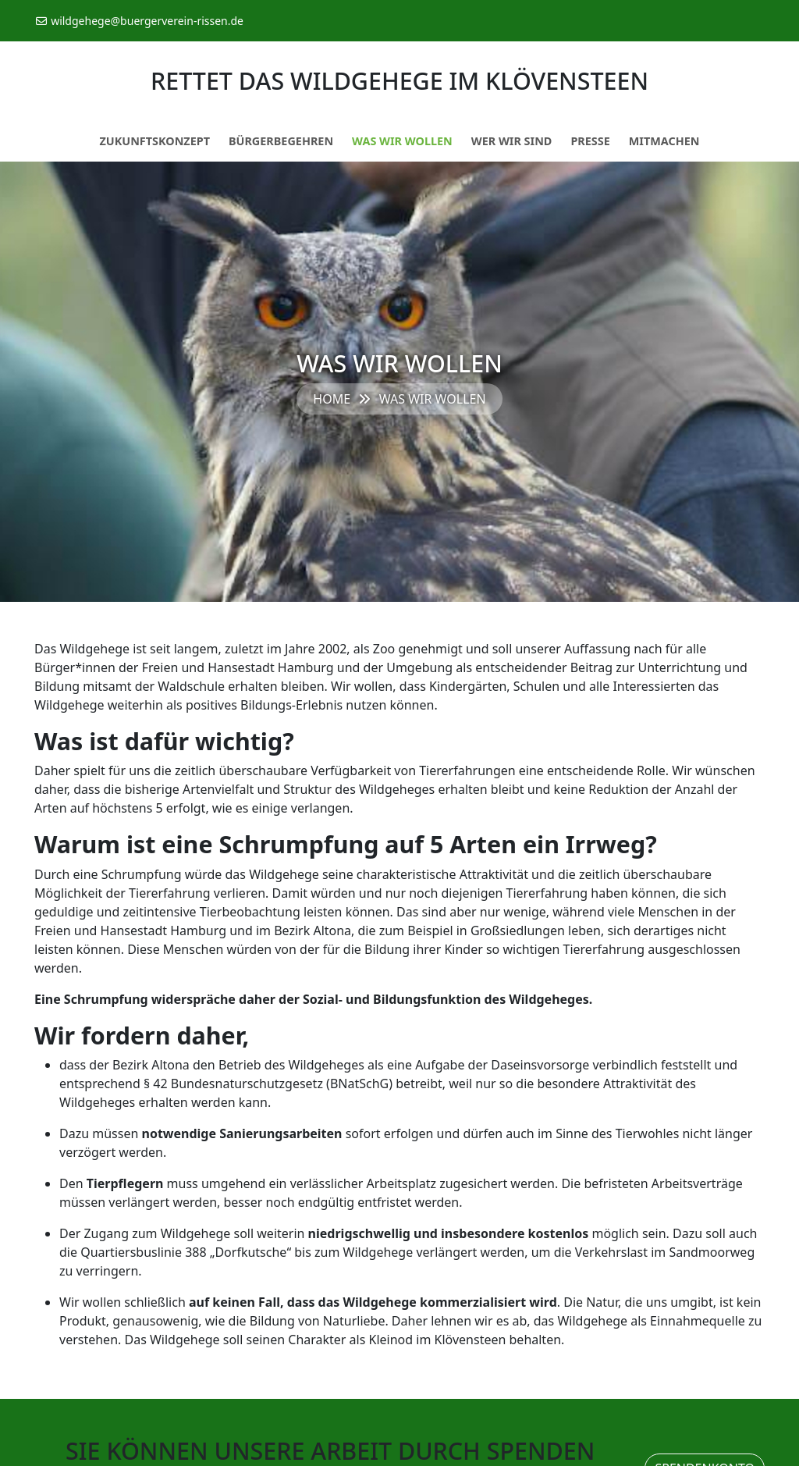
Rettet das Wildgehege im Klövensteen (399, 80)
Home (331, 398)
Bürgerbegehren (281, 140)
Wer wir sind (511, 140)
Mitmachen (664, 140)
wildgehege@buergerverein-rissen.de (138, 20)
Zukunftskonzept (155, 140)
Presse (589, 140)
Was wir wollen (402, 140)
